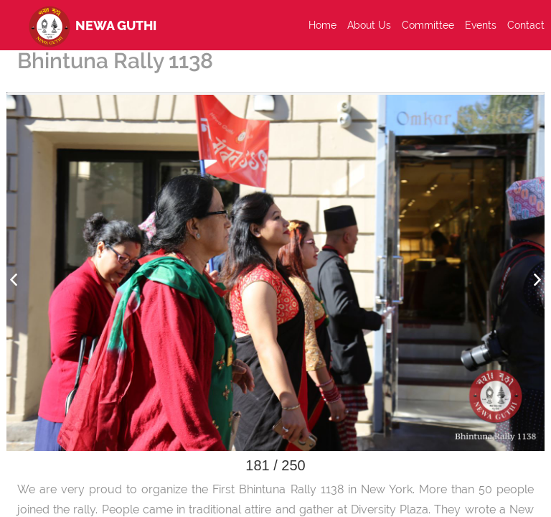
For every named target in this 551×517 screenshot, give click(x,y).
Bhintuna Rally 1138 (115, 60)
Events (480, 25)
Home (322, 25)
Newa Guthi (90, 25)
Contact (526, 25)
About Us (369, 25)
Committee (428, 25)
